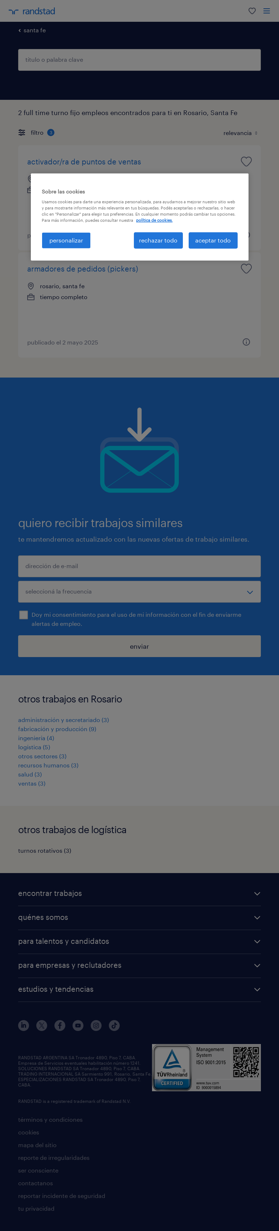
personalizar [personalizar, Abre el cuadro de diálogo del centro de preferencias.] (66, 240)
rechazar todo (158, 240)
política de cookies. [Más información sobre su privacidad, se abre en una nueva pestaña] (154, 220)
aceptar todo (213, 240)
